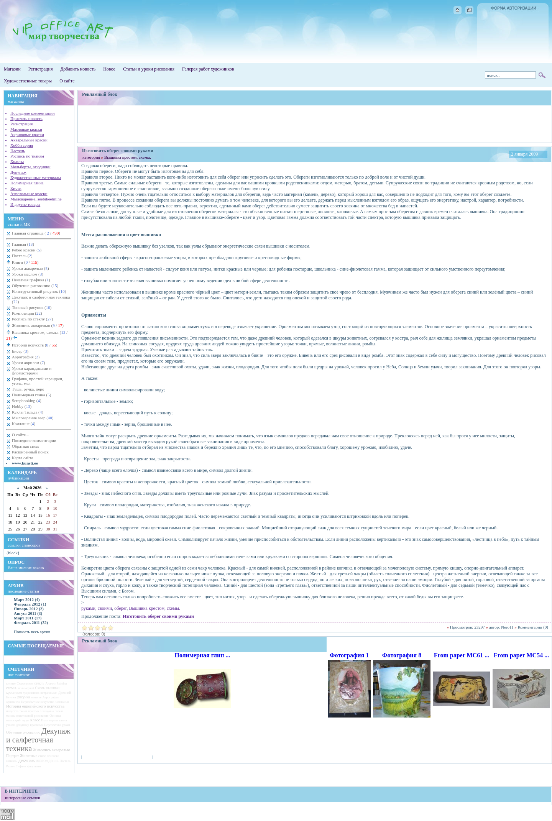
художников (31, 693)
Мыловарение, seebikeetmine (36, 199)
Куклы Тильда (27, 412)
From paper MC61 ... (461, 655)
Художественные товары (28, 81)
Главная (23, 244)
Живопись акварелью (37, 325)
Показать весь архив (32, 631)
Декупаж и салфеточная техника (41, 299)
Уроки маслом (27, 274)
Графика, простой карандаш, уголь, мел (37, 381)
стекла (59, 711)
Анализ (50, 683)
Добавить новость (77, 69)
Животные (28, 756)
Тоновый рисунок (31, 307)
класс (35, 720)
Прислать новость (26, 118)
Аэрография (25, 357)
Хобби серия (21, 145)
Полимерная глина (27, 183)
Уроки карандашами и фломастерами (31, 370)
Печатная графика (31, 279)
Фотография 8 (401, 655)
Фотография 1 (349, 655)
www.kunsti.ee (25, 463)
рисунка (23, 697)
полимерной (26, 688)
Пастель (17, 150)
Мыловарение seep (33, 417)
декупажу (22, 725)
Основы (55, 716)
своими (105, 608)
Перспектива (52, 725)
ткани (23, 711)
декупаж (26, 760)
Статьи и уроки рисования (148, 69)
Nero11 (507, 627)
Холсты (17, 161)
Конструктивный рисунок (39, 291)
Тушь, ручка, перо (28, 389)
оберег (120, 608)
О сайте (66, 81)
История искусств (34, 345)
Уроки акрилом (28, 362)
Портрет (12, 756)
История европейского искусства (35, 706)
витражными (49, 693)
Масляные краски (26, 129)
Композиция (27, 313)
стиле (42, 756)
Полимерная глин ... (202, 655)
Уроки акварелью (30, 268)
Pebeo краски (26, 250)
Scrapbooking (26, 400)
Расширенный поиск (30, 452)
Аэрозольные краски (29, 193)
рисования (41, 716)
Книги (25, 262)
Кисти (15, 188)
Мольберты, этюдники (30, 166)
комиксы (11, 761)
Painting (62, 683)
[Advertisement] (314, 124)
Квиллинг (23, 423)
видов (25, 720)
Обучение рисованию (35, 285)
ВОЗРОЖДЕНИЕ (47, 761)
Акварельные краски (29, 140)
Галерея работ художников (208, 69)
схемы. (11, 688)
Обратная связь (25, 446)
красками (36, 725)
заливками (62, 702)
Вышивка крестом (146, 608)
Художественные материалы (35, 177)
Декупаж (18, 172)
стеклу (39, 683)
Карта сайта (22, 457)
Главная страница (36, 233)
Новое (109, 69)
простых (33, 711)
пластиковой (24, 716)
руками (88, 608)
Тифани (21, 766)
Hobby (21, 406)
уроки (66, 725)
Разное (10, 766)
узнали (10, 725)
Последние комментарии (32, 113)
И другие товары (25, 204)
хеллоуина (47, 711)
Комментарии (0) (533, 627)
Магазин (12, 69)
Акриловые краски (27, 134)
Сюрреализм (25, 683)
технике (36, 697)
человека (53, 756)
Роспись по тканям (27, 156)
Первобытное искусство (37, 702)
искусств (12, 711)
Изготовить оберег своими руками (158, 616)
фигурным (34, 766)
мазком (10, 716)
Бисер (20, 351)
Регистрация (40, 69)
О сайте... (20, 434)
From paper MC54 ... (521, 655)
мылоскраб (13, 720)
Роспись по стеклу (32, 319)
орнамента (13, 702)
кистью (11, 683)
